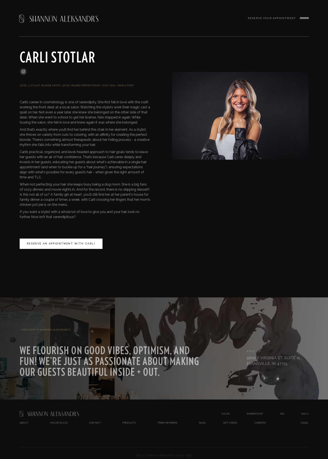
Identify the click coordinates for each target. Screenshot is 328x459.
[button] (302, 18)
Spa (282, 418)
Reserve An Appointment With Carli (61, 243)
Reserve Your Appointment (272, 18)
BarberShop (255, 418)
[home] (58, 18)
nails (305, 418)
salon (225, 418)
